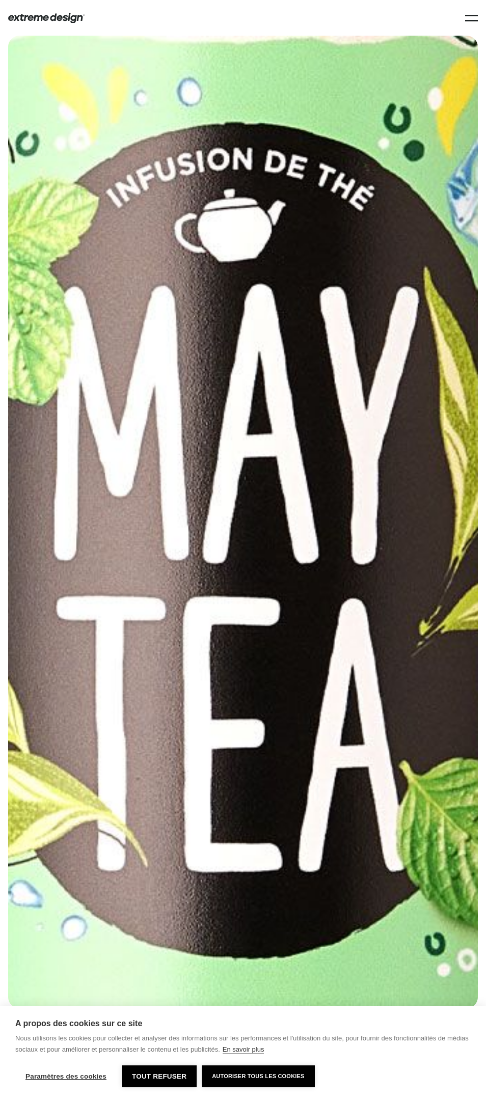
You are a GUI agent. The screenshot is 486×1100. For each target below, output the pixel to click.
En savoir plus (243, 1049)
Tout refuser (159, 1076)
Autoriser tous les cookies (258, 1076)
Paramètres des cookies (65, 1076)
